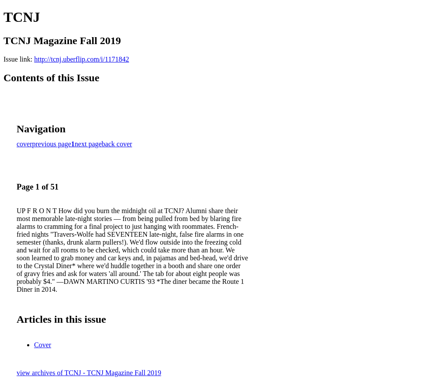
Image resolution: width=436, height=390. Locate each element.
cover (24, 144)
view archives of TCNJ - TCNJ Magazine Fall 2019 (89, 372)
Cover (42, 345)
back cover (117, 144)
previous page (51, 144)
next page (88, 144)
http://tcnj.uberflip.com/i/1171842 (81, 59)
